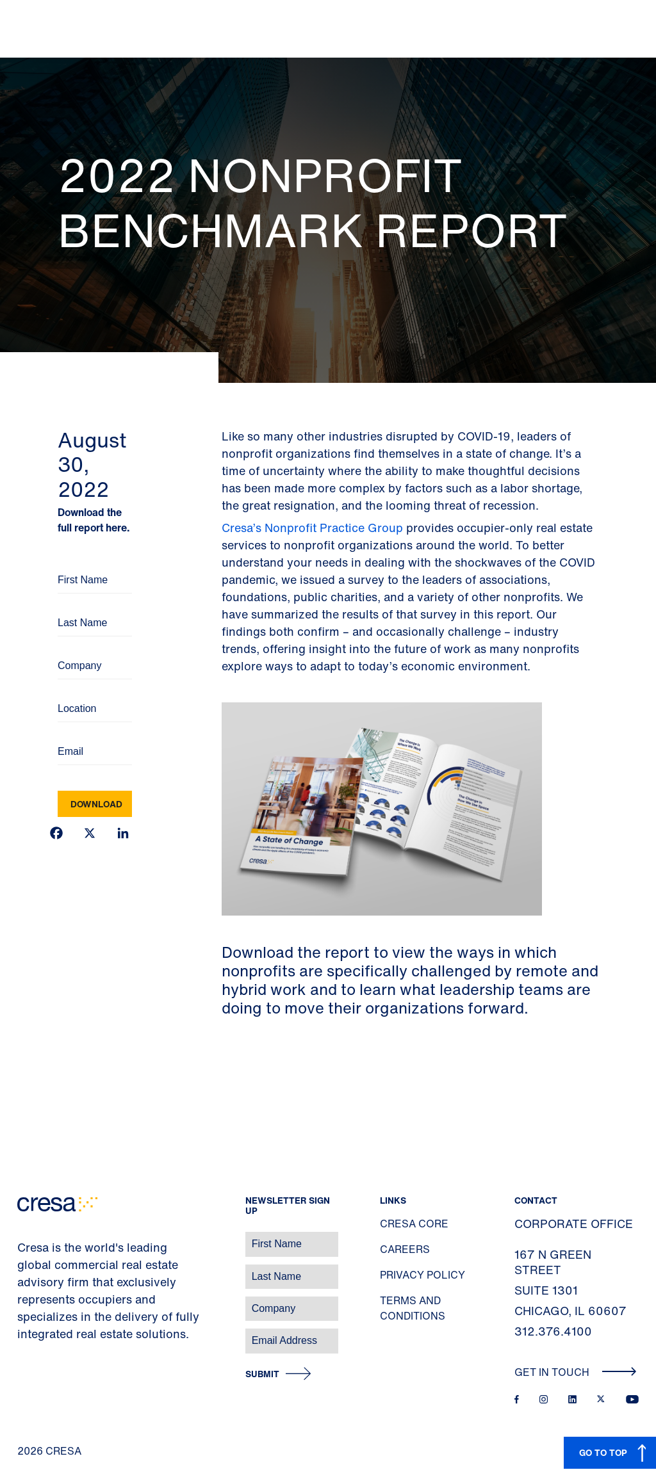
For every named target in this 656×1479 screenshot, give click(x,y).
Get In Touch (575, 1372)
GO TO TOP (603, 1452)
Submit (262, 1374)
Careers (405, 1249)
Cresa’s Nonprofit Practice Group (312, 527)
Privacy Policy (422, 1274)
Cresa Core (414, 1223)
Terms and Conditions (412, 1308)
